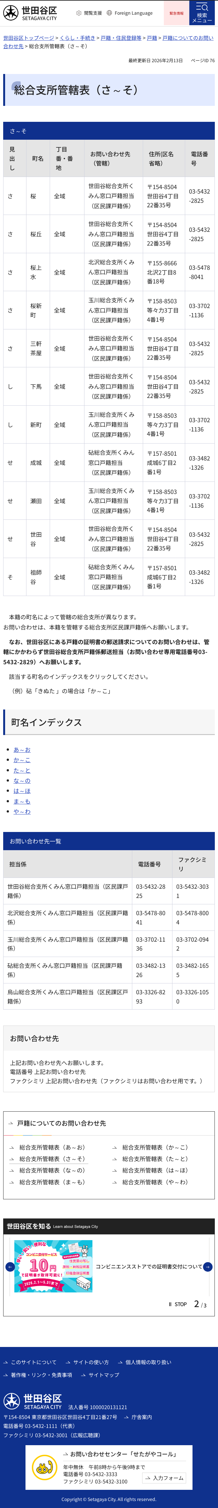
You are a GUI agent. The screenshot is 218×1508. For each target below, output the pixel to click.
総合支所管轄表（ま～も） (53, 1181)
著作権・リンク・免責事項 (41, 1373)
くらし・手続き (77, 36)
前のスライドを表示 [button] (14, 1266)
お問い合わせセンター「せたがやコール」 (124, 1453)
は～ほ (22, 789)
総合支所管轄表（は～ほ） (156, 1169)
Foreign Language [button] (134, 13)
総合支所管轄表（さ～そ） (53, 1158)
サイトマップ (104, 1373)
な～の (22, 779)
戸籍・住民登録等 (121, 36)
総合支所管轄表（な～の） (53, 1169)
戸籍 (152, 36)
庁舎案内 (142, 1415)
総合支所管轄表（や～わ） (156, 1181)
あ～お (22, 748)
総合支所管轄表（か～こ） (156, 1146)
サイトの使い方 (91, 1361)
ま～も (22, 800)
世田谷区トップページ (28, 36)
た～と (22, 769)
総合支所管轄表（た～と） (156, 1158)
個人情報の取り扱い (148, 1361)
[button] (89, 13)
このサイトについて (34, 1361)
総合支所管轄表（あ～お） (53, 1146)
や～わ (22, 810)
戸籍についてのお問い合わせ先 (61, 1122)
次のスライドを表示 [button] (212, 1266)
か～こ (22, 758)
